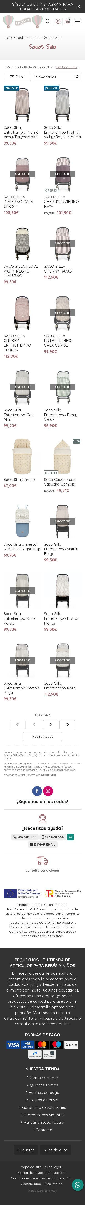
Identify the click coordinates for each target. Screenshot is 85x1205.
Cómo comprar (44, 1077)
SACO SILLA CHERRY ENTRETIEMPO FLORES (17, 342)
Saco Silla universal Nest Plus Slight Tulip (22, 546)
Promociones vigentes (44, 1114)
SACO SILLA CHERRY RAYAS (58, 268)
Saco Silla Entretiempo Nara (60, 685)
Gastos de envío (43, 1099)
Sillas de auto (56, 1149)
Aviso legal (53, 1167)
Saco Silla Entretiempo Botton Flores (61, 618)
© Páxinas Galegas (42, 1191)
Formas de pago (44, 1092)
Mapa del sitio (31, 1167)
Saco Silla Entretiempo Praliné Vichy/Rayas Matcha (62, 132)
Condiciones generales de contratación (40, 1178)
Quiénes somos (44, 1084)
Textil (41, 769)
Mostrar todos (66, 67)
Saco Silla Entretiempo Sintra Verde (20, 618)
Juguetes (25, 1149)
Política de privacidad (33, 1173)
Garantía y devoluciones (44, 1107)
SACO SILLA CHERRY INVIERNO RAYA (61, 202)
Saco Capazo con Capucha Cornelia (59, 482)
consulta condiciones (43, 871)
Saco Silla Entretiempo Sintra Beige (60, 549)
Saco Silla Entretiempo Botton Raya (21, 688)
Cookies (59, 1173)
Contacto (44, 1129)
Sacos (68, 766)
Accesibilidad (31, 1184)
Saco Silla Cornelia (20, 479)
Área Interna (53, 1184)
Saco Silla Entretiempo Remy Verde (60, 415)
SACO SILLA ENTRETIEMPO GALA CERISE (57, 340)
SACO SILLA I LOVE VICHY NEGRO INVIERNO (21, 271)
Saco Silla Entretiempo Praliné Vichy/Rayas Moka (21, 132)
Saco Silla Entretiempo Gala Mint (19, 415)
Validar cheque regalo (44, 1121)
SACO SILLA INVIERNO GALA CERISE (18, 202)
